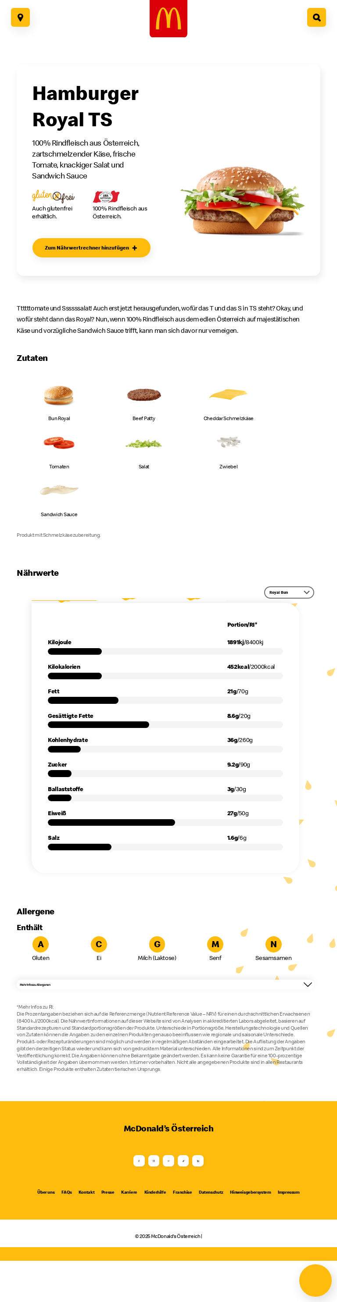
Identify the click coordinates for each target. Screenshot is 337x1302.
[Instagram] (129, 1192)
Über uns (45, 1234)
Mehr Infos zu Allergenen (167, 1000)
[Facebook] (91, 1192)
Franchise (182, 1234)
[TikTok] (207, 1192)
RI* (193, 604)
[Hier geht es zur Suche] (316, 17)
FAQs (66, 1234)
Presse (108, 1234)
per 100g (129, 604)
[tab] (64, 604)
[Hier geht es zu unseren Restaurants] (20, 17)
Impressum (289, 1234)
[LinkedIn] (246, 1192)
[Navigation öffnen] (315, 1280)
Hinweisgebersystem (250, 1234)
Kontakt (86, 1234)
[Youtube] (168, 1192)
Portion (64, 604)
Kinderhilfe (155, 1234)
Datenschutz (211, 1234)
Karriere (129, 1234)
